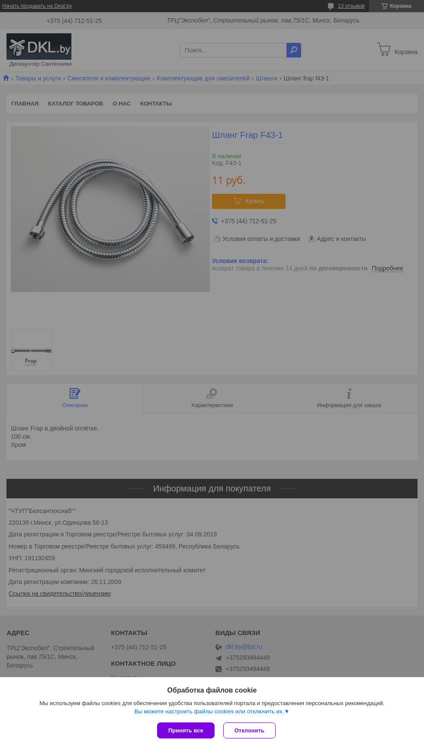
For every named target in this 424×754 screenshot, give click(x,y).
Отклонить (249, 730)
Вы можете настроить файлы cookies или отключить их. (209, 711)
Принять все (185, 730)
